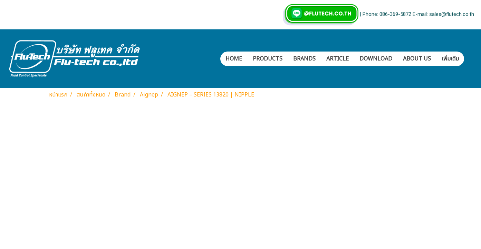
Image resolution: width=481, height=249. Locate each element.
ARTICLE (337, 59)
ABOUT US (417, 59)
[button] (470, 59)
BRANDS (304, 59)
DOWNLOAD (375, 59)
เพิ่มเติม (450, 59)
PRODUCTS (267, 59)
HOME (233, 59)
